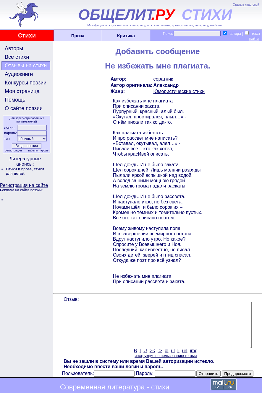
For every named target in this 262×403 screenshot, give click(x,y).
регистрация (12, 150)
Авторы (14, 48)
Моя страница (22, 91)
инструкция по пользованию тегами (165, 364)
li (178, 359)
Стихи (27, 35)
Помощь (15, 100)
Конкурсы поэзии (25, 83)
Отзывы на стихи (26, 65)
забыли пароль (37, 150)
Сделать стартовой (246, 4)
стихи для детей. (25, 171)
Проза (78, 35)
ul (172, 359)
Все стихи (17, 57)
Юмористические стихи (178, 91)
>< (152, 359)
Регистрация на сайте (24, 185)
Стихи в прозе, (20, 169)
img (193, 359)
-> (159, 359)
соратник (163, 78)
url (184, 359)
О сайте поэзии (24, 108)
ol (166, 359)
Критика (126, 35)
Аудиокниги (19, 74)
